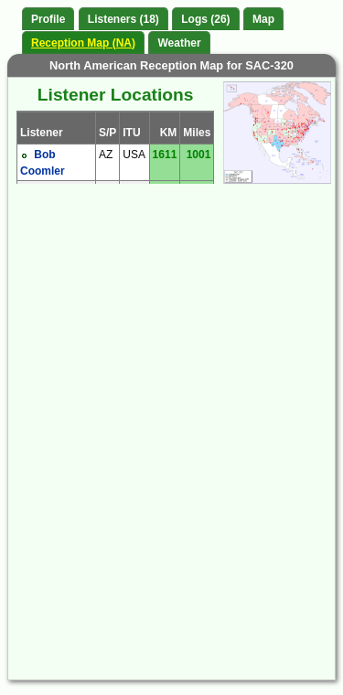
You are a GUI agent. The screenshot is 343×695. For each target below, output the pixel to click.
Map (263, 19)
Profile (48, 19)
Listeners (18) (123, 19)
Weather (178, 43)
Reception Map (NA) (83, 43)
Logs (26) (205, 19)
